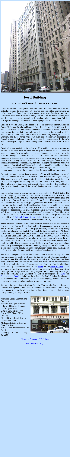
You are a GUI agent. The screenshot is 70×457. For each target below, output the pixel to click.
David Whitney (56, 266)
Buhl (63, 274)
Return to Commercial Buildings (34, 339)
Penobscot (5, 276)
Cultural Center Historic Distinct (28, 217)
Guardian (18, 276)
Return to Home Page (35, 343)
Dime (40, 266)
